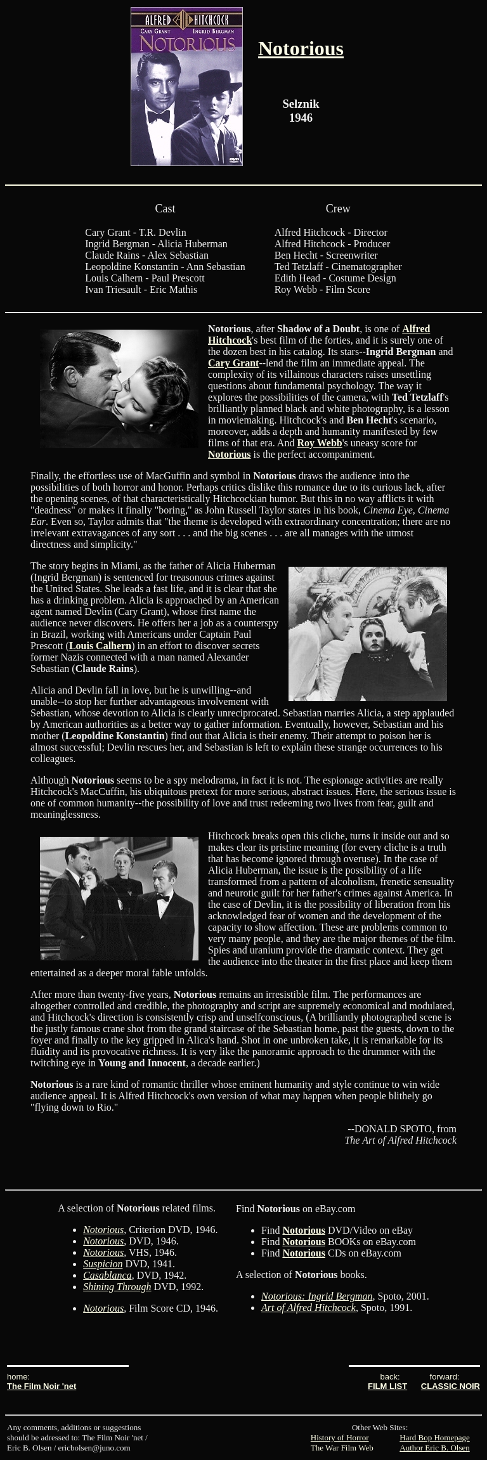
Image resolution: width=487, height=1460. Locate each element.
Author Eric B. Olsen (434, 1447)
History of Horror (340, 1437)
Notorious (301, 48)
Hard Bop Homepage (434, 1437)
